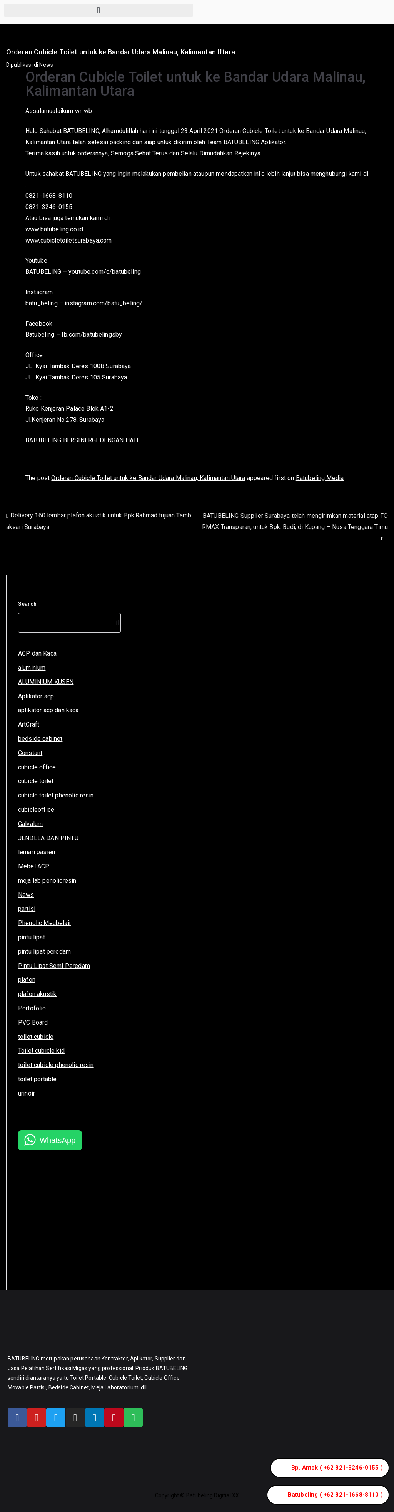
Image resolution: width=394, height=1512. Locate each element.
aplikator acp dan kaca (48, 710)
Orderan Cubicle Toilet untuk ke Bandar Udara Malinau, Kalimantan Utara (148, 478)
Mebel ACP (33, 866)
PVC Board (33, 1022)
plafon (26, 979)
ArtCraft (28, 724)
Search (27, 604)
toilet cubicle (35, 1036)
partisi (26, 908)
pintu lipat (31, 937)
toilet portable (37, 1079)
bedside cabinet (40, 738)
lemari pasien (36, 852)
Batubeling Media (320, 478)
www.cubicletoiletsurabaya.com (68, 240)
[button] (98, 10)
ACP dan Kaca (37, 653)
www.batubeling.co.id (54, 229)
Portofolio (32, 1008)
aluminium (31, 667)
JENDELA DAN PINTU (48, 838)
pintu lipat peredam (44, 951)
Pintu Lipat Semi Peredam (54, 965)
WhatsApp (58, 1140)
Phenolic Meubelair (44, 923)
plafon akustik (37, 994)
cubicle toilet (35, 781)
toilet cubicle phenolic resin (56, 1065)
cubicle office (37, 767)
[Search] (115, 622)
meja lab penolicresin (47, 880)
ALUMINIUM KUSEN (45, 682)
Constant (30, 753)
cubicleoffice (36, 809)
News (46, 65)
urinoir (26, 1093)
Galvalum (30, 824)
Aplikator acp (36, 696)
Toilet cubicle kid (41, 1050)
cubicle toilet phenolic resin (56, 795)
